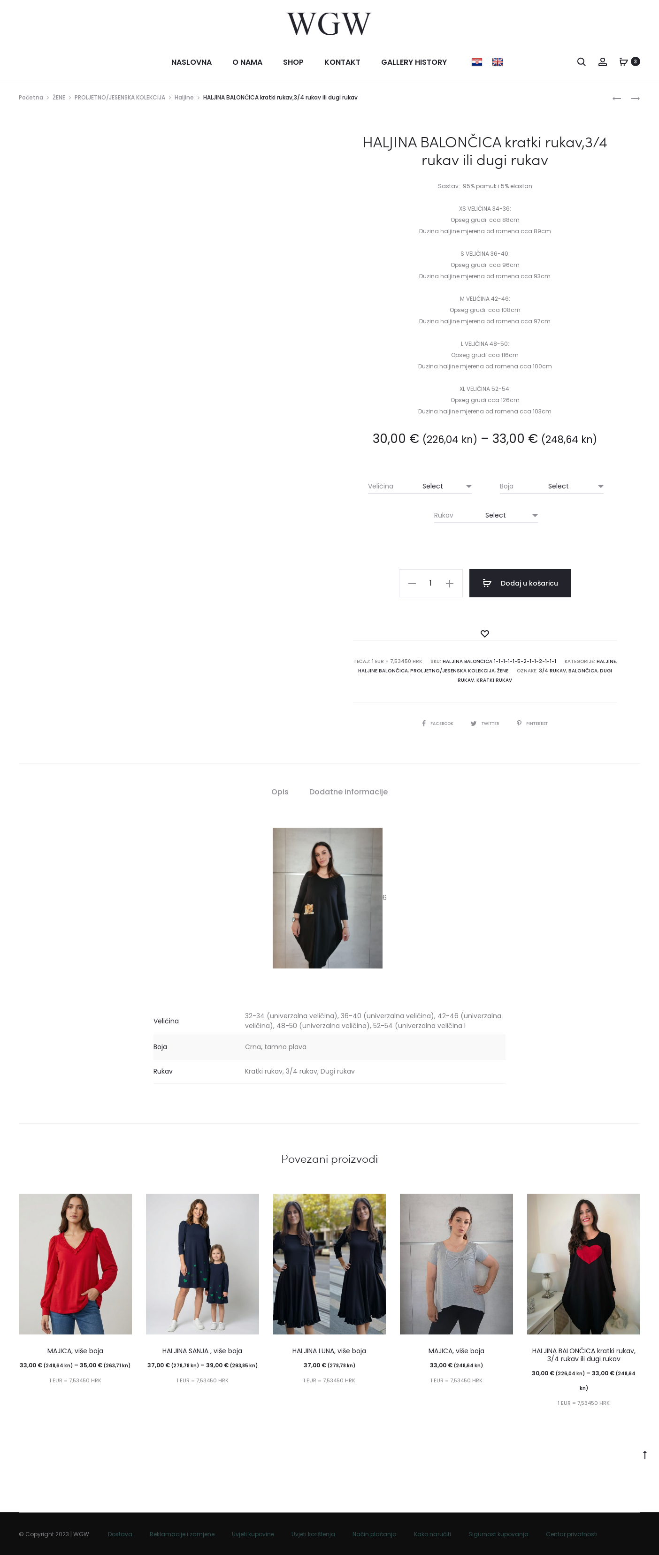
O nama (247, 63)
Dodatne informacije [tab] (348, 791)
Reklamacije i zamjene (182, 1534)
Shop (293, 63)
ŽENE (59, 99)
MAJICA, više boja (75, 1351)
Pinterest (535, 722)
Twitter (485, 722)
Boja (506, 487)
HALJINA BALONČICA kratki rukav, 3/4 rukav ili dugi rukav (584, 1355)
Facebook (434, 722)
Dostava (120, 1534)
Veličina (380, 487)
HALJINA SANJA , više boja (202, 1351)
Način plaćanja (374, 1534)
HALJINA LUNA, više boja (329, 1351)
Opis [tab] (280, 791)
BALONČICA (581, 670)
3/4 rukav (550, 670)
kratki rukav (494, 680)
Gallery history (414, 63)
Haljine (184, 99)
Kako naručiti (432, 1534)
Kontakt (342, 63)
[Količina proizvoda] (439, 584)
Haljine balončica (385, 670)
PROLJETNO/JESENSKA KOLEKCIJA (120, 99)
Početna (31, 99)
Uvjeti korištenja (313, 1534)
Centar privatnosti (572, 1534)
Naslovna (191, 63)
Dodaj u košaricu (521, 584)
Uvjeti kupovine (253, 1534)
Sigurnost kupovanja (498, 1534)
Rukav (443, 516)
